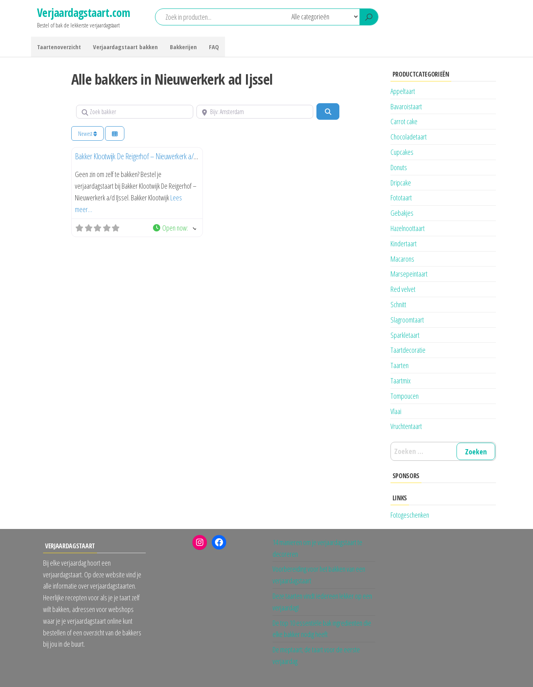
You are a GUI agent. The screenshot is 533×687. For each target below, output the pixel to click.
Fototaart (401, 197)
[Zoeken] (327, 111)
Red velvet (402, 289)
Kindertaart (403, 243)
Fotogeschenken (409, 515)
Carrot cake (403, 121)
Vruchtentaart (406, 426)
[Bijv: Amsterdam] (255, 112)
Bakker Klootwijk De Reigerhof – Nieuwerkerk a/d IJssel (143, 156)
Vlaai (395, 411)
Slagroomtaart (407, 320)
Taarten (399, 365)
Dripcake (400, 182)
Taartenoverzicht (59, 47)
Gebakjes (401, 213)
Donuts (398, 167)
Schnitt (398, 304)
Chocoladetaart (408, 137)
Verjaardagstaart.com (83, 12)
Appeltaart (402, 91)
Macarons (402, 259)
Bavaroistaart (406, 106)
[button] (174, 228)
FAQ (214, 47)
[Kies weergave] (114, 133)
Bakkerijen (183, 47)
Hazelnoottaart (407, 228)
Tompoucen (404, 396)
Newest (87, 133)
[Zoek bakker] (134, 112)
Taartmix (400, 380)
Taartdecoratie (408, 350)
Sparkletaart (404, 335)
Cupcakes (401, 152)
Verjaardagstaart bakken (125, 47)
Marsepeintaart (409, 274)
